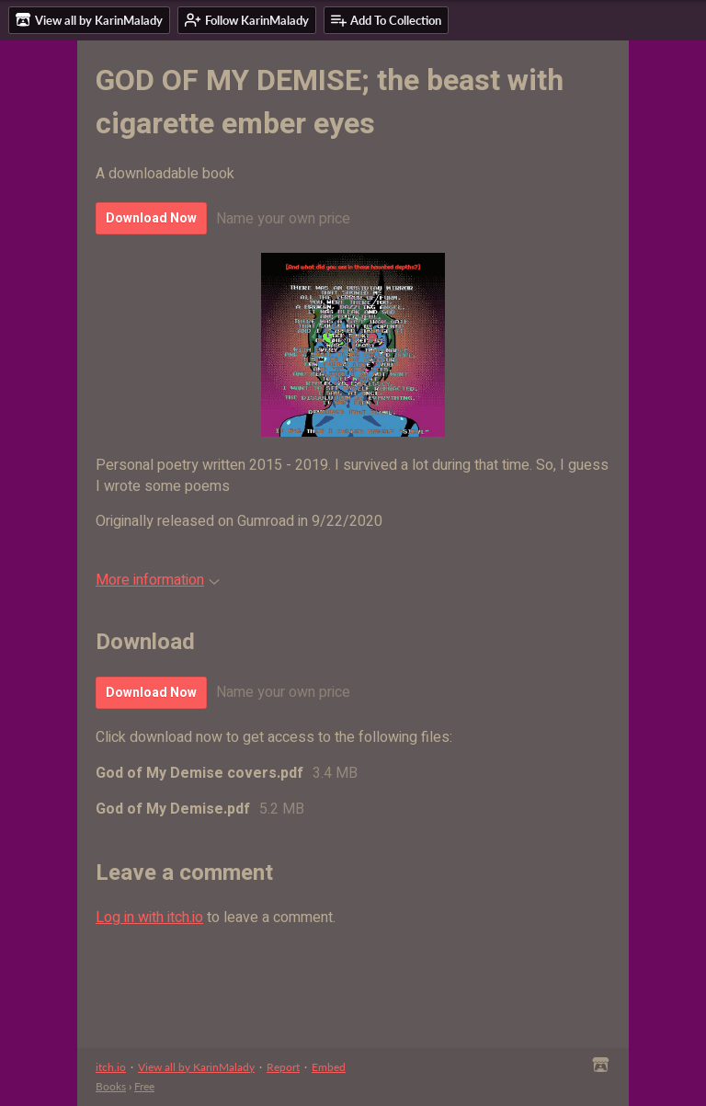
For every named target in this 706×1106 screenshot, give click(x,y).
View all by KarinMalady (196, 1067)
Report (283, 1067)
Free (144, 1086)
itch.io (111, 1067)
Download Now (151, 218)
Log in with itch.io (149, 917)
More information (158, 580)
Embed (329, 1067)
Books (111, 1086)
